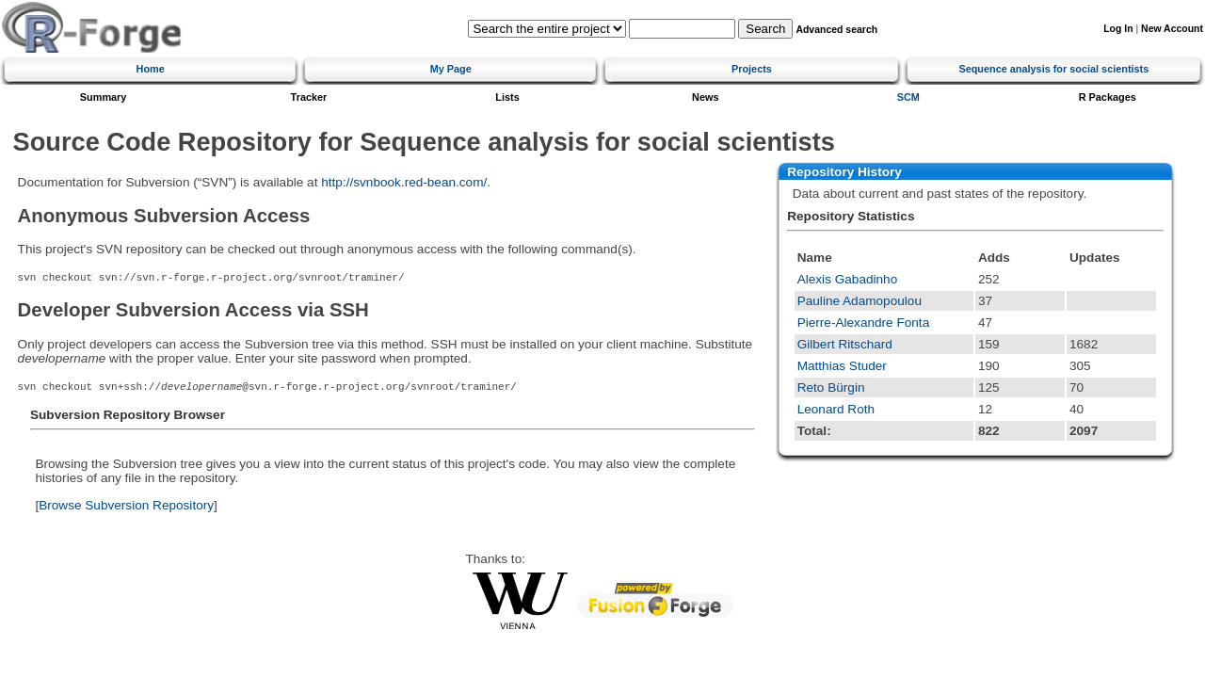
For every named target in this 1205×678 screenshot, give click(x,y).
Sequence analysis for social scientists (1053, 68)
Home (151, 68)
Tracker (309, 97)
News (705, 97)
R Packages (1107, 97)
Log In (1118, 29)
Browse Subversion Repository (126, 505)
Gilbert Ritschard (844, 344)
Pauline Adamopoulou (859, 301)
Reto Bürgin (831, 387)
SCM (908, 97)
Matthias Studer (842, 366)
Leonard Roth (836, 409)
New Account (1172, 29)
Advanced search (836, 29)
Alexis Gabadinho (847, 279)
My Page (451, 68)
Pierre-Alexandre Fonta (863, 322)
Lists (507, 97)
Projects (751, 68)
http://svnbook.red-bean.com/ (404, 182)
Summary (103, 97)
